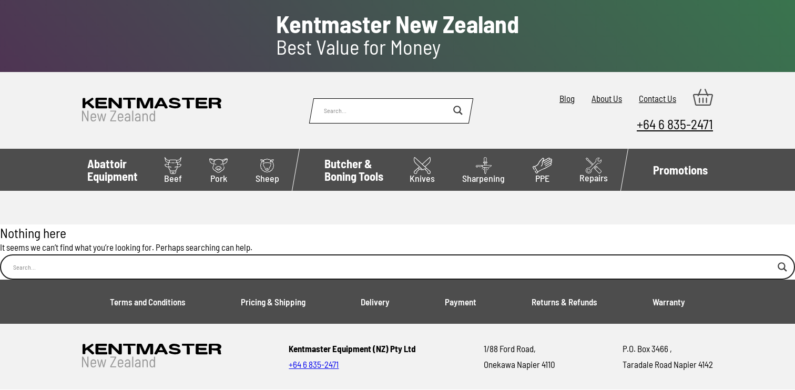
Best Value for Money (397, 35)
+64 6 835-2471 (675, 124)
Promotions (680, 170)
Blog (567, 98)
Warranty (669, 301)
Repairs (593, 170)
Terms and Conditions (148, 301)
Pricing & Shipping (273, 301)
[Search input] (386, 110)
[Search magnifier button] (458, 110)
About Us (607, 98)
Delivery (375, 301)
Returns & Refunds (564, 301)
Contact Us (657, 98)
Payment (460, 301)
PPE (542, 170)
